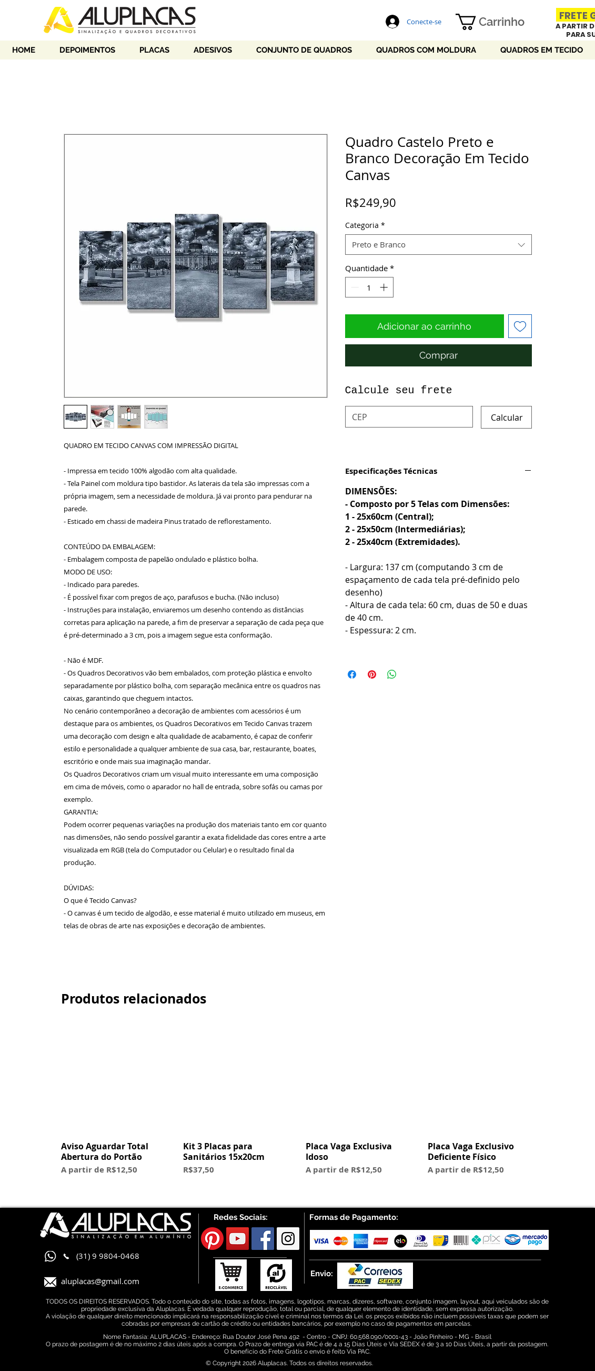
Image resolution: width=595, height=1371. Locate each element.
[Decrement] (354, 287)
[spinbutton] (369, 287)
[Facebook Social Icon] (262, 1238)
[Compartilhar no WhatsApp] (392, 674)
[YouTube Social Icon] (237, 1238)
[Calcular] (506, 417)
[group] (298, 1106)
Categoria (365, 225)
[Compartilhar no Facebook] (352, 674)
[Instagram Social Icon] (288, 1238)
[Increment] (385, 287)
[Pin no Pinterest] (372, 674)
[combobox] (438, 244)
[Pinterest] (212, 1238)
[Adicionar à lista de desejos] (520, 326)
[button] (500, 22)
